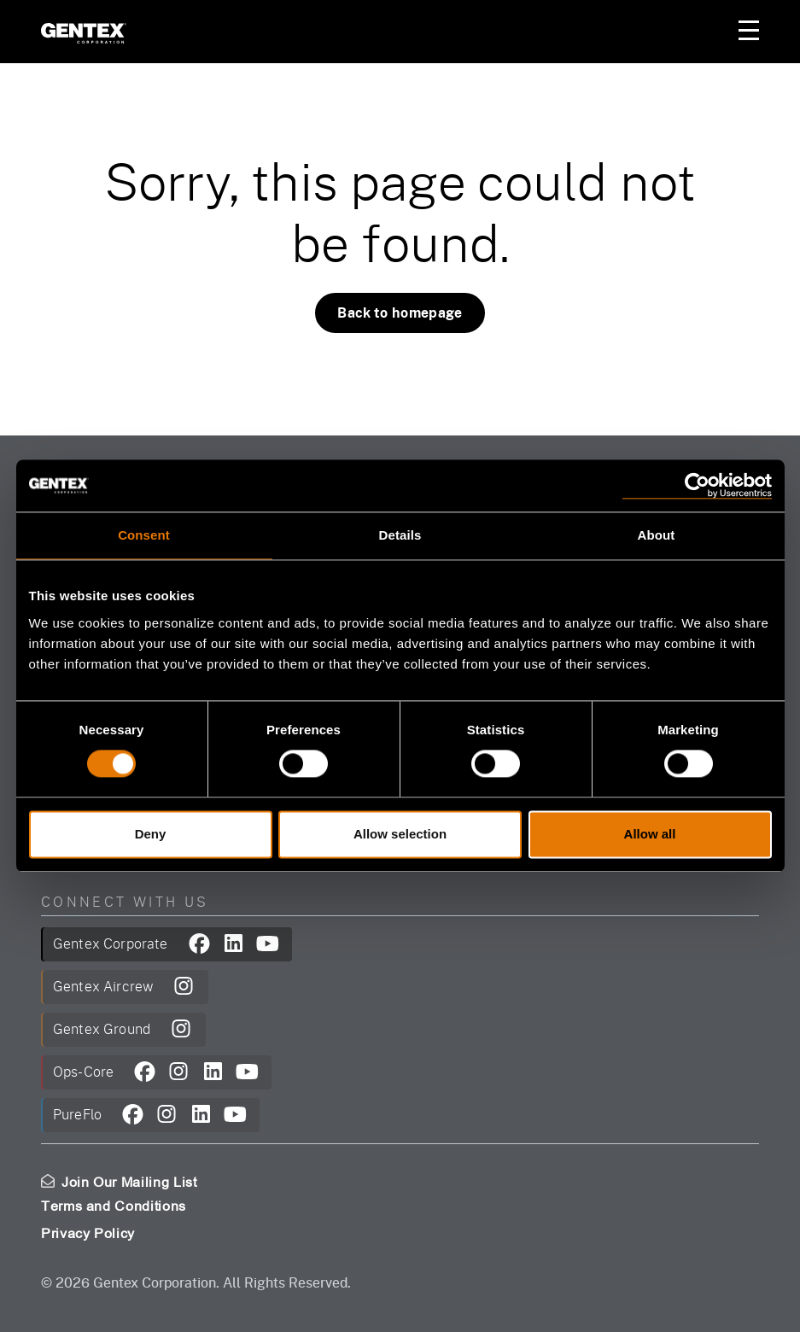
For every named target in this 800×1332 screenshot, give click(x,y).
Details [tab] (400, 535)
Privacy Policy (88, 1234)
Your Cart (708, 30)
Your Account (673, 30)
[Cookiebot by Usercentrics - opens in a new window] (697, 485)
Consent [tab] (144, 535)
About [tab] (656, 535)
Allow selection (400, 834)
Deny (150, 834)
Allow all (650, 834)
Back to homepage (399, 312)
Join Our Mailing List (118, 1183)
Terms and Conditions (113, 1207)
